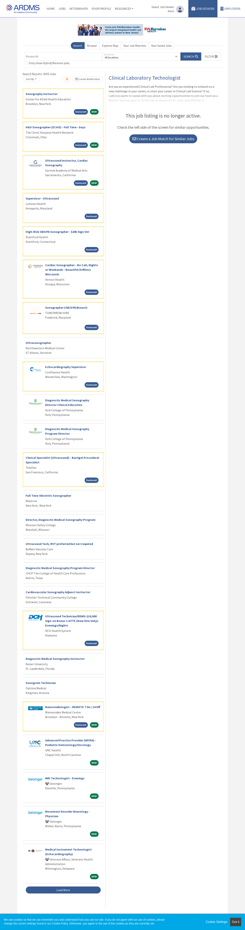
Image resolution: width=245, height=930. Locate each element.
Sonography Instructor (42, 94)
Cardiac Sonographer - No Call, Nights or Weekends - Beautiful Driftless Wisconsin (71, 269)
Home (51, 9)
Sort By (30, 79)
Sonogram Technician (41, 683)
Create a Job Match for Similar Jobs (163, 138)
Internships (78, 9)
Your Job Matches (134, 45)
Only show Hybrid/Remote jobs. (49, 63)
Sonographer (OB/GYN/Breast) (66, 307)
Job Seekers (202, 8)
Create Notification (87, 79)
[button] (211, 56)
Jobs (62, 9)
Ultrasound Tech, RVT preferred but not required (59, 544)
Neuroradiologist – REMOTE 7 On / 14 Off (72, 707)
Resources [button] (123, 9)
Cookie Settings (216, 921)
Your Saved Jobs (161, 45)
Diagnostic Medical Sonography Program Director (60, 568)
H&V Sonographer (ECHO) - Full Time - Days (56, 127)
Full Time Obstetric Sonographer (48, 495)
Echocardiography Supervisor (65, 367)
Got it (235, 921)
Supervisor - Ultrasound (42, 198)
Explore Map (110, 45)
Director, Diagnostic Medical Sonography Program (61, 520)
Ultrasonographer (38, 343)
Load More (63, 890)
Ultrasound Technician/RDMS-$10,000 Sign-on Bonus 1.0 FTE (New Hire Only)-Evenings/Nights (72, 620)
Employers (230, 8)
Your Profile (101, 9)
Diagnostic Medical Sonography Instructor (55, 659)
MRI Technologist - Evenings (65, 778)
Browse (92, 45)
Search (77, 45)
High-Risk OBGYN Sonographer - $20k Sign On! (57, 232)
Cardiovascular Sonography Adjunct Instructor (58, 592)
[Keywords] (63, 56)
